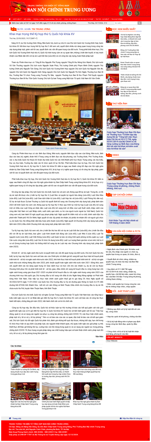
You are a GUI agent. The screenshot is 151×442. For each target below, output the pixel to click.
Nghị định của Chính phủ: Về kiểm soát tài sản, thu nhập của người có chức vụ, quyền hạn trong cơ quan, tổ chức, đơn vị (123, 251)
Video (115, 155)
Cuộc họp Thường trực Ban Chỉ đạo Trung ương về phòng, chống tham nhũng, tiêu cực (124, 186)
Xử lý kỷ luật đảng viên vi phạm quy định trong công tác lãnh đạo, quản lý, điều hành (123, 324)
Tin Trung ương (41, 29)
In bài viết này (93, 342)
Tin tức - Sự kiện (24, 29)
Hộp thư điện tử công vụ (131, 418)
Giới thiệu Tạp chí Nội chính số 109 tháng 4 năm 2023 (123, 221)
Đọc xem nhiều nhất (124, 29)
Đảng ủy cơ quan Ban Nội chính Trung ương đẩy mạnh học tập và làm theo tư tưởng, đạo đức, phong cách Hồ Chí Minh (131, 91)
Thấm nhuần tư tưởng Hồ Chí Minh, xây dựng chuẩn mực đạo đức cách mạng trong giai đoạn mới (25, 371)
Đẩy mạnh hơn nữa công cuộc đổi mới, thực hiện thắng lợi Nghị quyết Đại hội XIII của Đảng (87, 371)
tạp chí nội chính (122, 195)
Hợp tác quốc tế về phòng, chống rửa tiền (124, 317)
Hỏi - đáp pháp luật (123, 291)
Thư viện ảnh (119, 103)
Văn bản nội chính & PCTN (126, 231)
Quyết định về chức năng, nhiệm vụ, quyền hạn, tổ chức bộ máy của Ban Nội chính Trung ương (122, 261)
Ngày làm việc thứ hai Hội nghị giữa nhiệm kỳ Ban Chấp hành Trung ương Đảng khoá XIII (24, 404)
